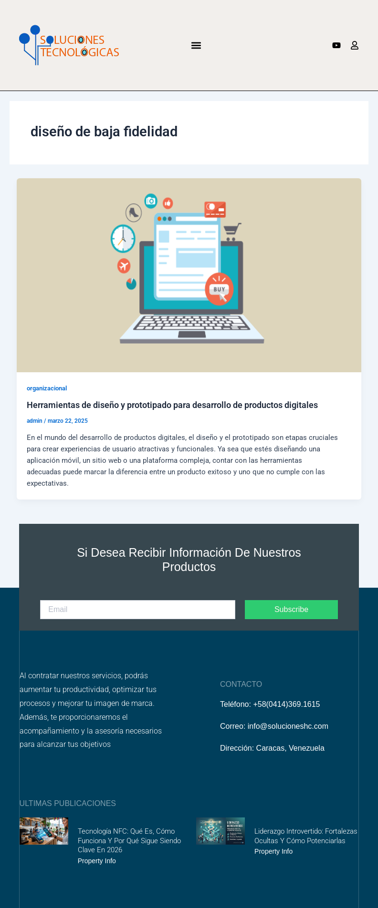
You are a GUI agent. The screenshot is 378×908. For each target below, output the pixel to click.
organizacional (47, 388)
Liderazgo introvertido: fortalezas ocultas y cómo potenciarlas (305, 836)
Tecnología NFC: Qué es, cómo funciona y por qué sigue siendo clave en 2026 (129, 840)
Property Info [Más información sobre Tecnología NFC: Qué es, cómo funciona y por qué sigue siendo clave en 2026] (97, 861)
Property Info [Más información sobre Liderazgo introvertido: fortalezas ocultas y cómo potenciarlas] (273, 851)
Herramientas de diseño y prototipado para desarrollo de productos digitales (172, 405)
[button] (196, 45)
